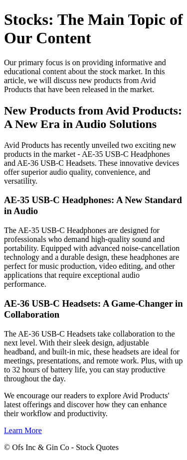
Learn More (23, 430)
